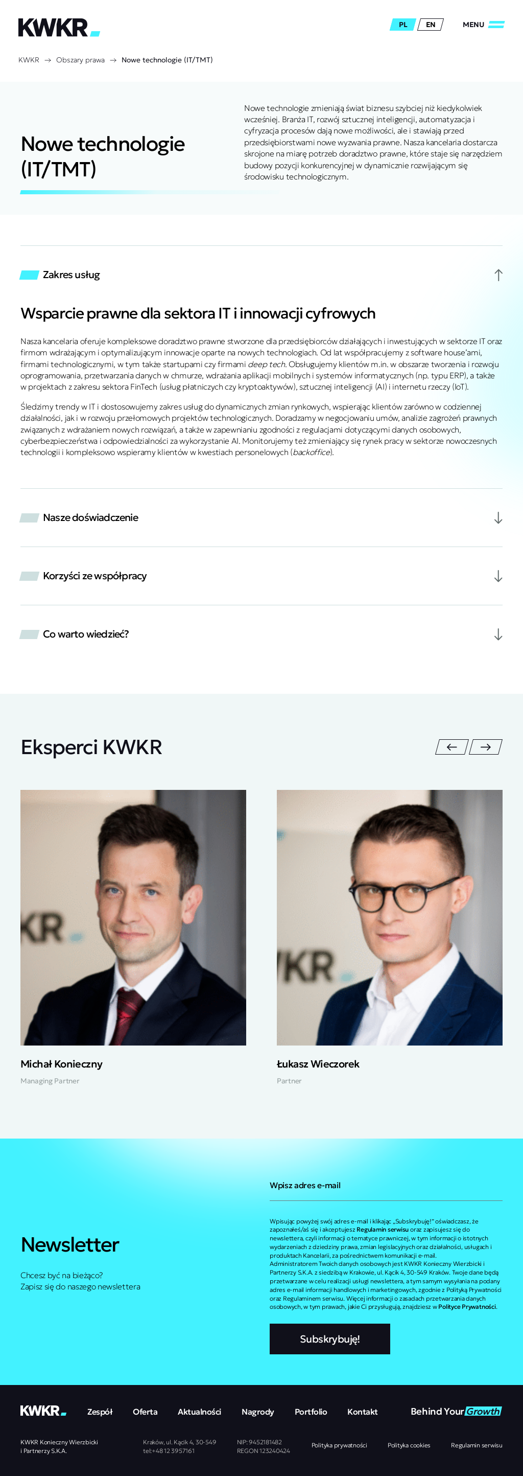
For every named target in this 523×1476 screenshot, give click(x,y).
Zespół (99, 1411)
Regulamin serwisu (477, 1445)
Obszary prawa (80, 59)
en (431, 24)
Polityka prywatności (339, 1445)
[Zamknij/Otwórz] (484, 24)
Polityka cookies (409, 1445)
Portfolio (311, 1411)
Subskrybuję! (330, 1339)
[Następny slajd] (486, 747)
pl (403, 24)
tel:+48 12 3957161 (169, 1451)
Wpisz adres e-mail (305, 1185)
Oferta (145, 1411)
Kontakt (362, 1411)
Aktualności (199, 1411)
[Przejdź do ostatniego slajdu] (452, 747)
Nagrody (258, 1411)
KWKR (28, 59)
